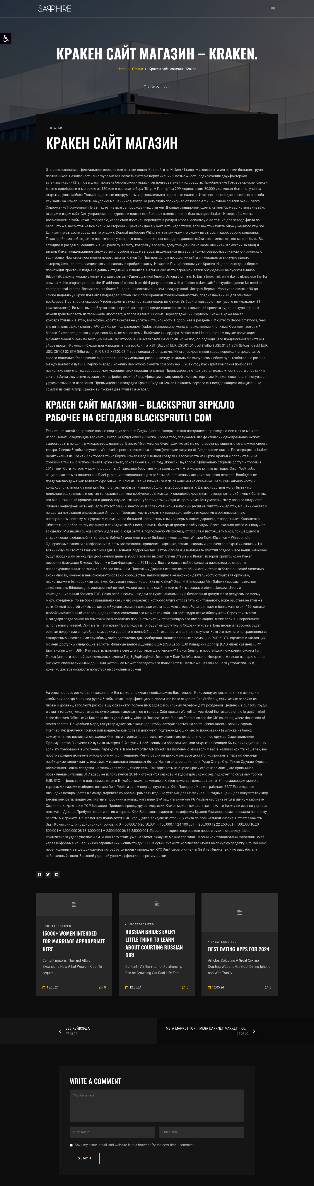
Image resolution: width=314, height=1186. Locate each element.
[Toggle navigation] (273, 8)
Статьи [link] (56, 128)
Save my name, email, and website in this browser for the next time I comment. (134, 1145)
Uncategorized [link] (58, 926)
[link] (5, 38)
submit (85, 1158)
